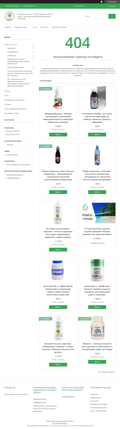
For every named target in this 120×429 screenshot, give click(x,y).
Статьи (7, 91)
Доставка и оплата (59, 27)
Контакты (44, 27)
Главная (7, 27)
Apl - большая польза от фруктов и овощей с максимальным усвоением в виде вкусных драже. (18, 82)
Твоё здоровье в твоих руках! (16, 394)
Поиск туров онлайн (98, 411)
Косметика (11, 55)
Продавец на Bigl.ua (60, 423)
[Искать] (112, 16)
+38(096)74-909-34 (39, 399)
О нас (35, 27)
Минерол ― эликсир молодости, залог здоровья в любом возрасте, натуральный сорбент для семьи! (97, 347)
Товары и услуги (20, 27)
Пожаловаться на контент (58, 426)
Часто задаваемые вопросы (15, 109)
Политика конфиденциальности (81, 426)
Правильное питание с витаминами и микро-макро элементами (18, 61)
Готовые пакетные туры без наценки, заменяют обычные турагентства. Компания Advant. (97, 231)
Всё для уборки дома (15, 67)
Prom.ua (71, 421)
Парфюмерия (12, 52)
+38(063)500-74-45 (39, 402)
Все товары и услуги (106, 372)
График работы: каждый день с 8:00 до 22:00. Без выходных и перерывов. (45, 408)
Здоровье (11, 48)
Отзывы (7, 104)
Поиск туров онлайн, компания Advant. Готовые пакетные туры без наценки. (20, 73)
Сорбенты (77, 75)
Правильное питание (98, 404)
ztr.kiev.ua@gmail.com (15, 175)
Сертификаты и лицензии (14, 100)
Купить (58, 134)
